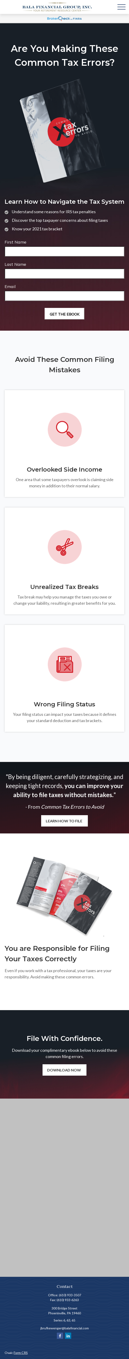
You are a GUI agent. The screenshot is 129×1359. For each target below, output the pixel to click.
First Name (15, 242)
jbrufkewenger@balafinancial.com (64, 1328)
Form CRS (21, 1353)
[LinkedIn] (68, 1336)
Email (10, 286)
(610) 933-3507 (70, 1295)
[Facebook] (60, 1336)
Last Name (15, 264)
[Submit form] (64, 313)
